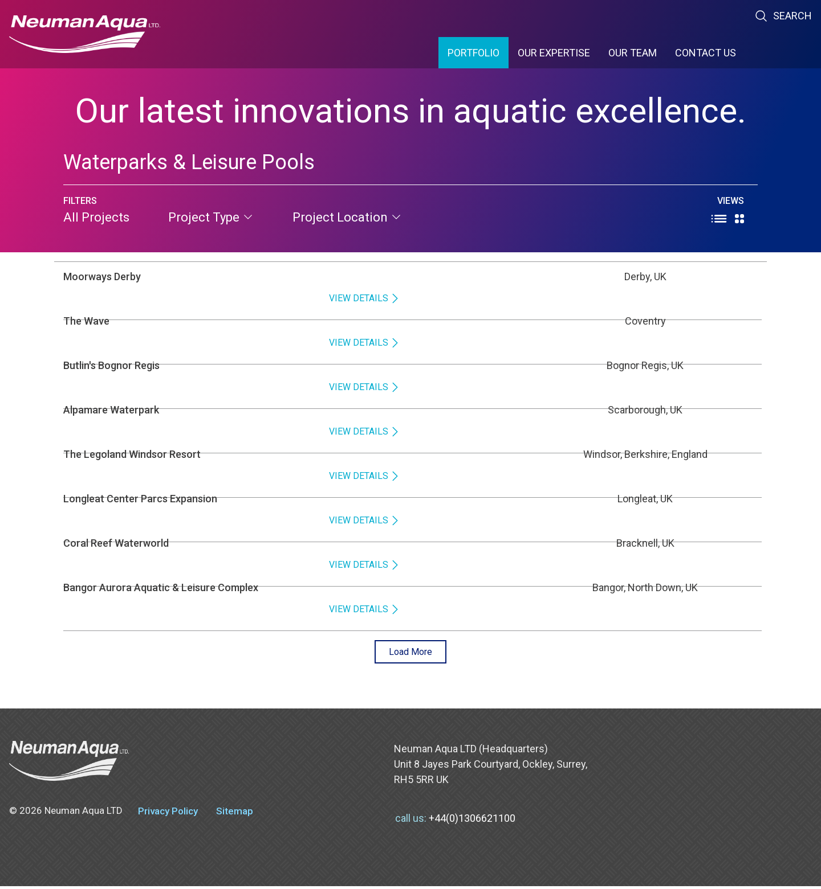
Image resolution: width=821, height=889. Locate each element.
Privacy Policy (168, 814)
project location (347, 217)
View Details (721, 284)
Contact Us (705, 53)
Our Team (632, 53)
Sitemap (234, 814)
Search (783, 16)
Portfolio (473, 53)
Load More (410, 653)
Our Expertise (554, 53)
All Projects (96, 217)
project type (211, 217)
